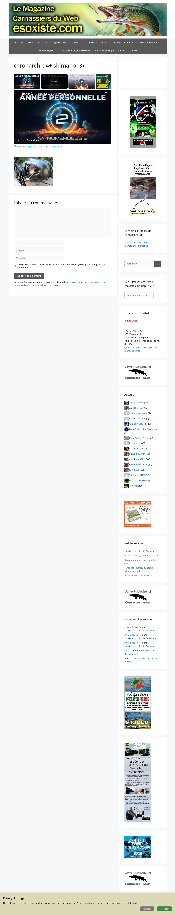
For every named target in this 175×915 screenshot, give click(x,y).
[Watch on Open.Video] (27, 140)
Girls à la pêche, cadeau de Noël (141, 555)
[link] (18, 93)
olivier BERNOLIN (138, 464)
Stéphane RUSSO (138, 475)
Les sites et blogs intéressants (76, 50)
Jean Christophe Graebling (143, 429)
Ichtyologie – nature (124, 42)
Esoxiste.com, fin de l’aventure (140, 550)
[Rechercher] (157, 264)
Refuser (147, 908)
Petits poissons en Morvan (138, 575)
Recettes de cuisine (151, 42)
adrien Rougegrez (138, 402)
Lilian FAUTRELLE (138, 448)
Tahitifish (134, 485)
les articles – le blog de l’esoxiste (52, 42)
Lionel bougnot (137, 453)
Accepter (164, 908)
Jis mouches (135, 443)
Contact (133, 50)
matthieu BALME (138, 459)
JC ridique (134, 469)
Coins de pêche (99, 42)
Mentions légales (49, 50)
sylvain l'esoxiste (133, 627)
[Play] (81, 81)
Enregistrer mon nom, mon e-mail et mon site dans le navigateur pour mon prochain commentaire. (61, 266)
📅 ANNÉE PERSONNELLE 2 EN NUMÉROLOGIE (47, 93)
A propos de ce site (24, 42)
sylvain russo (136, 480)
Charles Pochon (137, 418)
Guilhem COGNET (138, 423)
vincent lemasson (138, 413)
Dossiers (80, 42)
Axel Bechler (135, 407)
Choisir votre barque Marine (111, 50)
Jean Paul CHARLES (139, 437)
